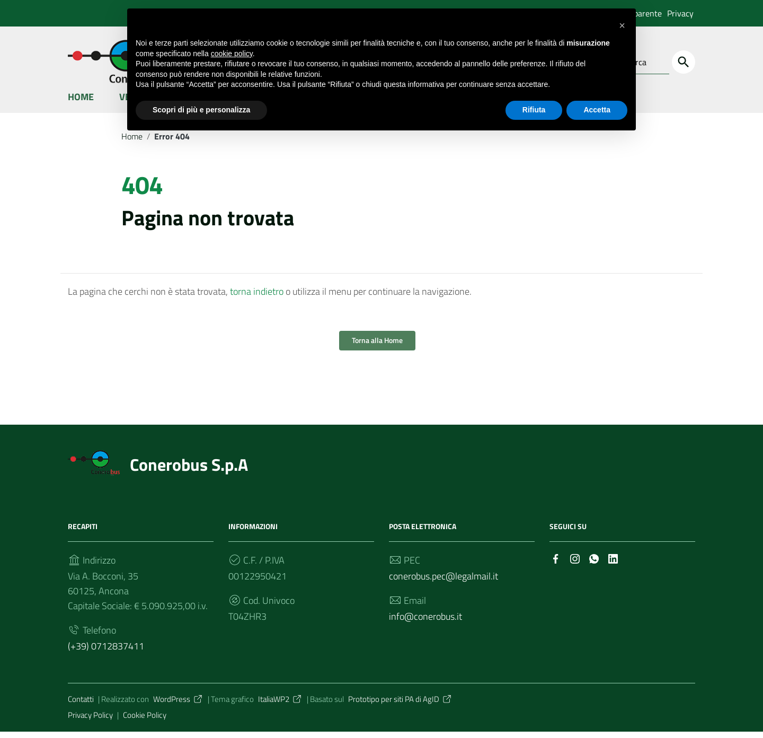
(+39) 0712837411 (106, 652)
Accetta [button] (596, 110)
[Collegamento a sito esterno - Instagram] (575, 564)
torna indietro (256, 298)
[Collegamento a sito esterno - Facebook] (555, 564)
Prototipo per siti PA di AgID (400, 705)
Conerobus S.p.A (189, 471)
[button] (622, 25)
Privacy (680, 13)
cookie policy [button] (232, 53)
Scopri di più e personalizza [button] (201, 110)
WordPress (178, 705)
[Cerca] (683, 62)
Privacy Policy (90, 721)
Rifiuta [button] (534, 110)
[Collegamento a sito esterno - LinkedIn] (613, 564)
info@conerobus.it (425, 623)
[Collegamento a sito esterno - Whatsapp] (594, 564)
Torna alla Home (377, 347)
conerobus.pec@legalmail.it (443, 582)
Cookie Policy (144, 721)
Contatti (81, 705)
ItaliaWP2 (280, 705)
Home (81, 102)
